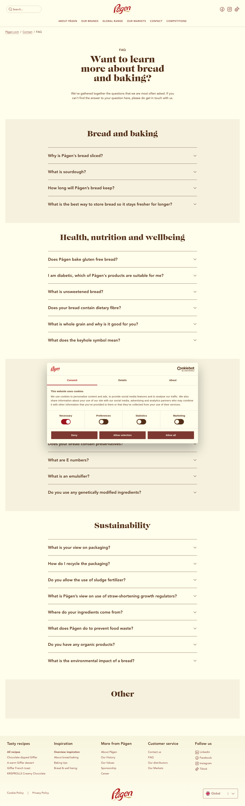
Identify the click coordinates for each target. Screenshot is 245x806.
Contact (156, 21)
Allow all (171, 435)
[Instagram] (229, 9)
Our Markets (136, 21)
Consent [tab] (72, 380)
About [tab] (173, 380)
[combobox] (220, 793)
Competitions (176, 21)
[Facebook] (222, 9)
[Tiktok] (237, 9)
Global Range (113, 21)
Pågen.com (12, 31)
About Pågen (67, 21)
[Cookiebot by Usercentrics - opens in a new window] (179, 369)
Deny (74, 435)
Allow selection (122, 435)
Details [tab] (122, 380)
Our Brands (90, 21)
